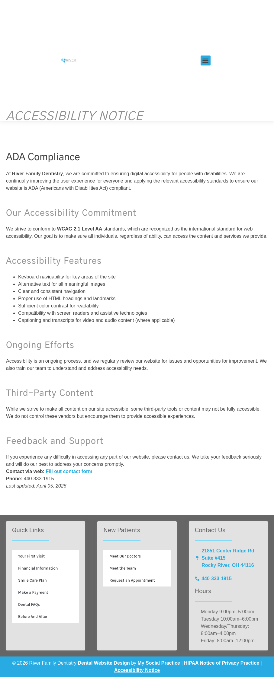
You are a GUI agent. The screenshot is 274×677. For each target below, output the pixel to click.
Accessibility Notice (137, 670)
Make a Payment (33, 592)
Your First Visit (31, 556)
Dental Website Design (104, 663)
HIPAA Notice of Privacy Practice (221, 663)
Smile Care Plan (32, 580)
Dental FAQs (29, 604)
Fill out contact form (69, 471)
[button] (206, 60)
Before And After (32, 616)
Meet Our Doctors (125, 556)
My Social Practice (159, 663)
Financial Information (38, 568)
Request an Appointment (132, 580)
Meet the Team (122, 568)
